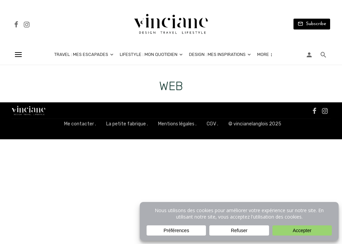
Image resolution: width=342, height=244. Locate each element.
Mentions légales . (177, 124)
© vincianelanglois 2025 (254, 124)
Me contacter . (80, 124)
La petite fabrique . (127, 124)
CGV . (212, 124)
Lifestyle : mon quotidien (148, 54)
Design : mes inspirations (217, 54)
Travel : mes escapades (81, 54)
